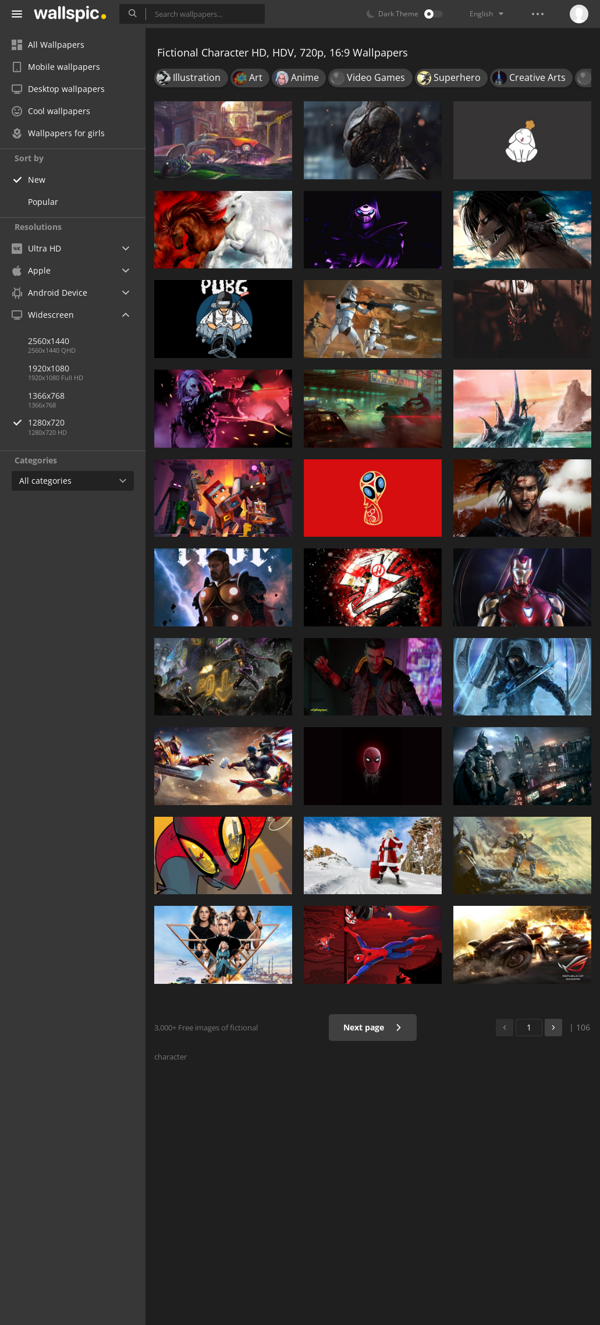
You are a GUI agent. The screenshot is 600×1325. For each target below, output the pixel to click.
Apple (31, 270)
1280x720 (86, 422)
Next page (372, 1027)
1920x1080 (48, 368)
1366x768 (46, 395)
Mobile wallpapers (56, 66)
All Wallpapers (48, 44)
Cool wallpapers (51, 110)
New (36, 179)
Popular (43, 201)
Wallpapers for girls (58, 133)
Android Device (49, 293)
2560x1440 (48, 340)
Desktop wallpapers (58, 88)
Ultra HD (36, 248)
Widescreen (43, 314)
